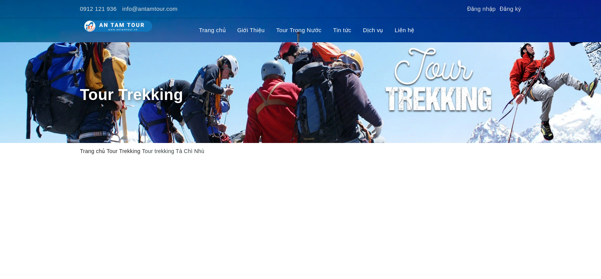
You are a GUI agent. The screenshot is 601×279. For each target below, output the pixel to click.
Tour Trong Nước (299, 30)
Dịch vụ (373, 30)
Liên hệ (404, 30)
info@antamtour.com (150, 8)
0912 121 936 (98, 8)
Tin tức (342, 30)
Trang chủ (212, 30)
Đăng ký (510, 8)
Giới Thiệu (251, 30)
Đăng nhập (481, 8)
